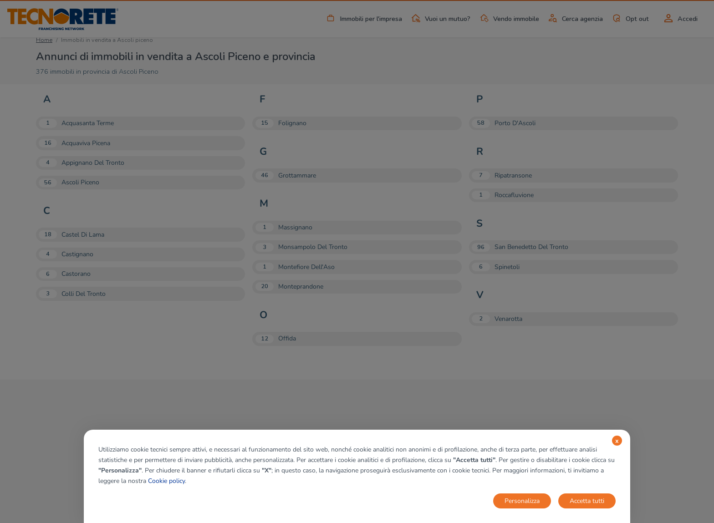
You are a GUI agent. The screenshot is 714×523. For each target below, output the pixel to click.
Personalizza (522, 501)
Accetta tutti (587, 501)
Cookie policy (166, 481)
